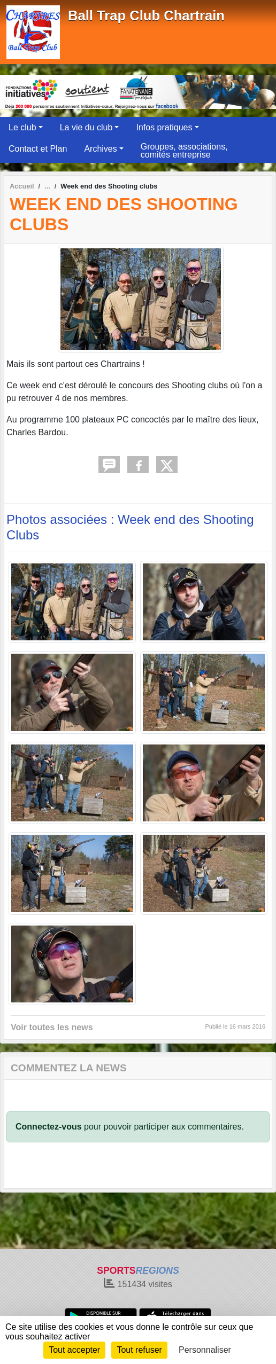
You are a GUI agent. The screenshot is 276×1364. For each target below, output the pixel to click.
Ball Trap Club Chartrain (146, 15)
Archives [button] (100, 148)
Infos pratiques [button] (164, 127)
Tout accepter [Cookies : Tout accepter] (74, 1349)
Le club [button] (22, 127)
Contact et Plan (38, 148)
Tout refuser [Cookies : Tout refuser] (139, 1349)
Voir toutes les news (52, 1027)
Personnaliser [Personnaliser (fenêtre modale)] (205, 1349)
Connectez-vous (49, 1126)
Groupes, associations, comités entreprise (184, 150)
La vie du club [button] (86, 127)
